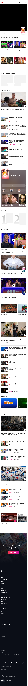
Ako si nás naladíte (4, 648)
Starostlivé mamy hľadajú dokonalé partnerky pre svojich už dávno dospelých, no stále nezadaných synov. (13, 181)
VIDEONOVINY (4, 634)
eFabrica (14, 676)
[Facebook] (6, 662)
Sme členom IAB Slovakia (4, 671)
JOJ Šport (3, 583)
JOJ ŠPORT (4, 592)
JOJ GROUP (4, 603)
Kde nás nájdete (3, 650)
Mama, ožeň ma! (15, 175)
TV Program (4, 579)
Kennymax (6, 676)
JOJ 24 (2, 581)
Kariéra (2, 652)
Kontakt (2, 672)
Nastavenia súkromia (4, 669)
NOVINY (2, 627)
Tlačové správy (3, 643)
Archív (2, 577)
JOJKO (2, 595)
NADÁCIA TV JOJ (5, 597)
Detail (13, 185)
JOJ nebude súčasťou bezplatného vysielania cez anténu (10, 654)
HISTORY (2, 620)
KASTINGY (4, 599)
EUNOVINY (3, 636)
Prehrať (13, 552)
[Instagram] (11, 662)
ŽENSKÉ (2, 611)
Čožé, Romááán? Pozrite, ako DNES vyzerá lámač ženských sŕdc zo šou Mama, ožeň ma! (12, 36)
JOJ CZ (3, 601)
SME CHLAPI (3, 615)
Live (2, 575)
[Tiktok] (21, 662)
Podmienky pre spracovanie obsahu (6, 666)
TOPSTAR (2, 613)
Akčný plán (3, 656)
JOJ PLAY (3, 590)
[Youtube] (16, 662)
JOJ (2, 588)
